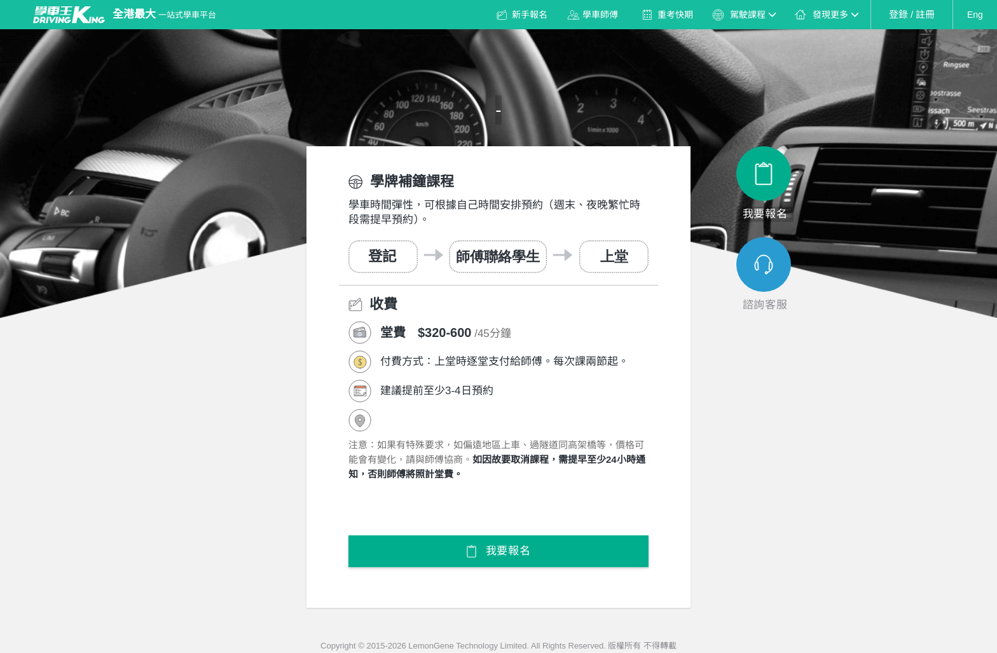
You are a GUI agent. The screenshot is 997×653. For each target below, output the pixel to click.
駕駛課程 (753, 15)
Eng (975, 15)
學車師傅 (600, 15)
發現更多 (835, 15)
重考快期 (675, 15)
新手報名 (529, 15)
